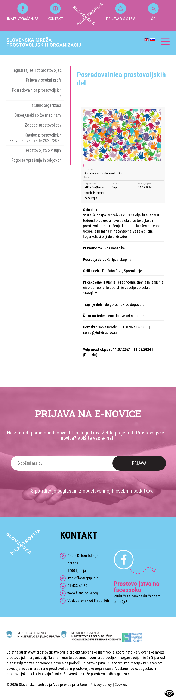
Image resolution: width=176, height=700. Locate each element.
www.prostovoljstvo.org (46, 652)
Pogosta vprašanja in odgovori (36, 160)
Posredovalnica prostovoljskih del (37, 93)
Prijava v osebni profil (44, 80)
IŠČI (153, 12)
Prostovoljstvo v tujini (44, 150)
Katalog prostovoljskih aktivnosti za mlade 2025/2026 (36, 138)
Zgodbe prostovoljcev (43, 125)
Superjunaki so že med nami (38, 115)
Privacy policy (101, 684)
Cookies (121, 684)
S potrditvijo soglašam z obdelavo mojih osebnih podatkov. (92, 491)
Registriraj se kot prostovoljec (36, 70)
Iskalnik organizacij (46, 105)
